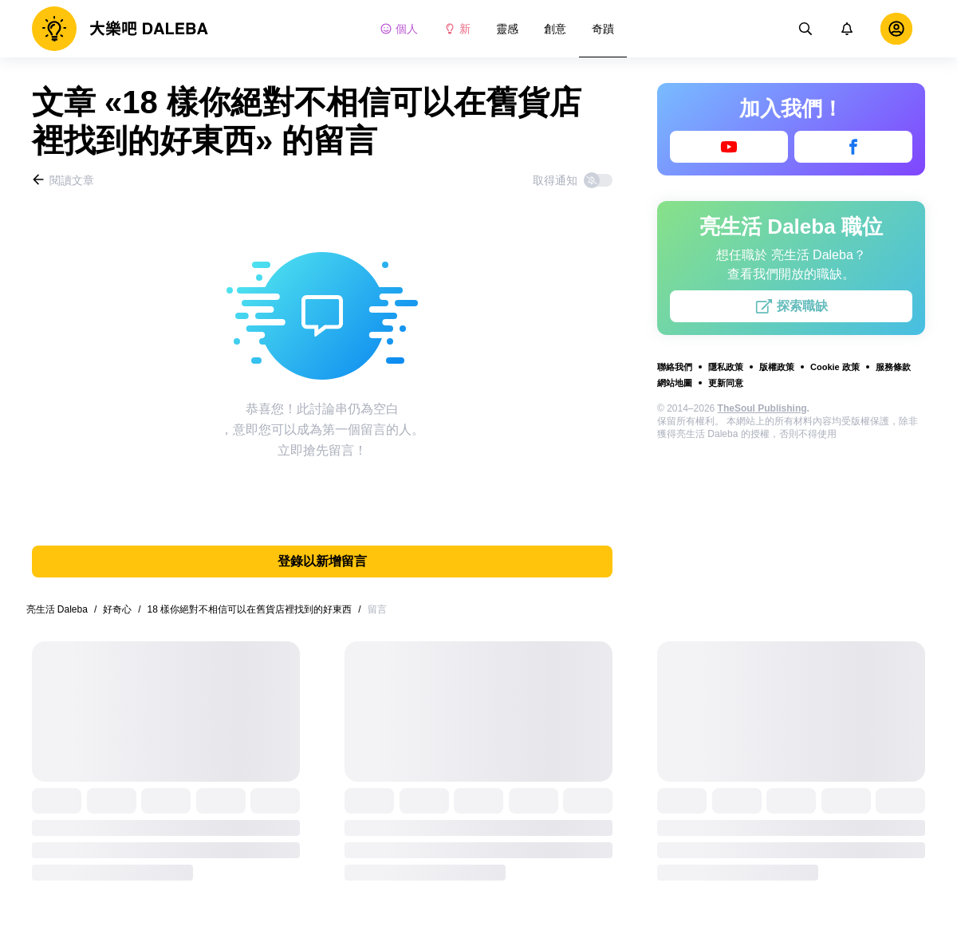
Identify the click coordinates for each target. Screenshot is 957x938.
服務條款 (893, 367)
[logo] (120, 28)
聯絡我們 (674, 367)
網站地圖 (674, 383)
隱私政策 (725, 367)
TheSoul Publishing (762, 408)
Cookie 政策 (835, 367)
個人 (399, 28)
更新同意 (725, 383)
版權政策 (776, 367)
